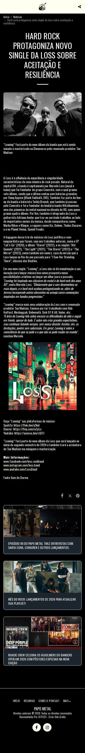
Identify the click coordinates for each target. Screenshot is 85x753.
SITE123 (42, 717)
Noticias (17, 17)
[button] (5, 7)
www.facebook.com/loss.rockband (23, 461)
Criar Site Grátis (57, 717)
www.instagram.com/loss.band (21, 465)
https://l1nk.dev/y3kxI (26, 425)
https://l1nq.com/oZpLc (27, 429)
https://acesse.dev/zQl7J (29, 433)
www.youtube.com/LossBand (20, 469)
